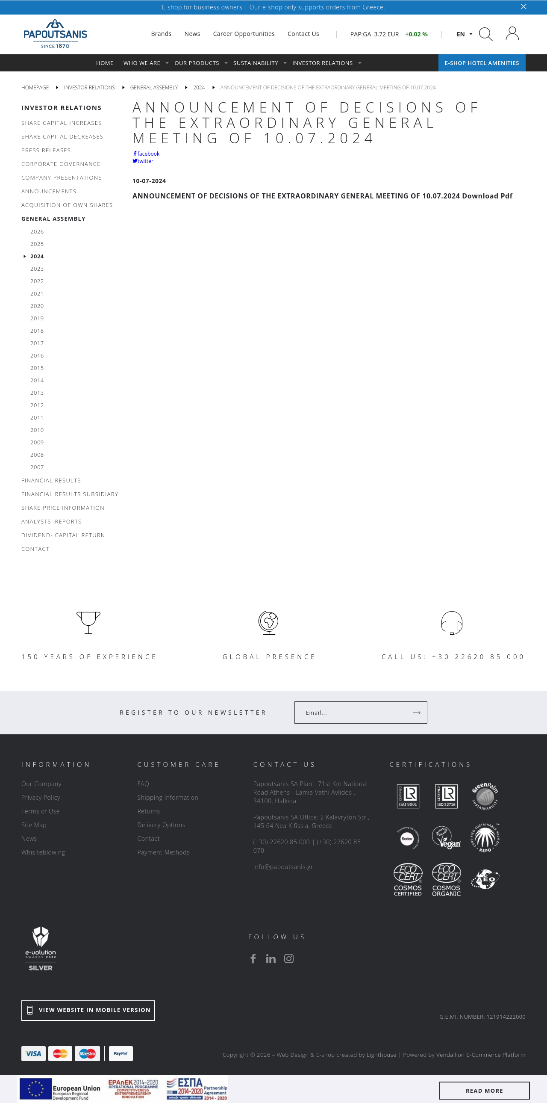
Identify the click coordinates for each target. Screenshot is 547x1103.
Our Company (41, 784)
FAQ (143, 784)
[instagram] (289, 958)
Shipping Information (167, 797)
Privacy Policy (40, 797)
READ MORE (484, 1090)
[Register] (417, 712)
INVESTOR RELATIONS (61, 107)
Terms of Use (40, 811)
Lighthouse (382, 1055)
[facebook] (253, 958)
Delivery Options (161, 825)
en (461, 34)
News (29, 838)
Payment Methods (163, 852)
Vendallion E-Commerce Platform (481, 1055)
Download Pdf (487, 196)
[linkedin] (271, 958)
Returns (148, 811)
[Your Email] (355, 712)
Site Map (34, 825)
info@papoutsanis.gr (283, 867)
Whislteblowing (43, 852)
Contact (148, 838)
